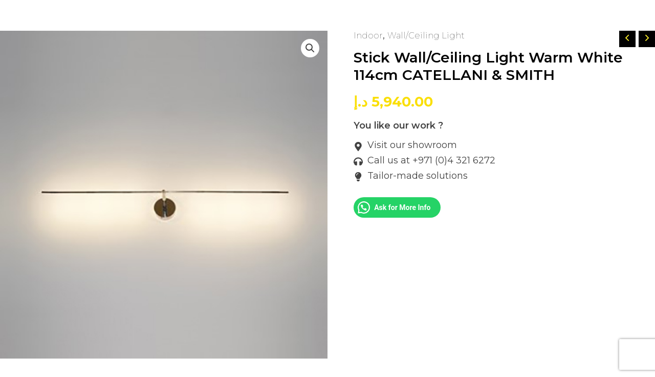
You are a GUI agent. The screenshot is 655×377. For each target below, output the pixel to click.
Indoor (369, 35)
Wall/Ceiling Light (431, 35)
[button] (309, 49)
